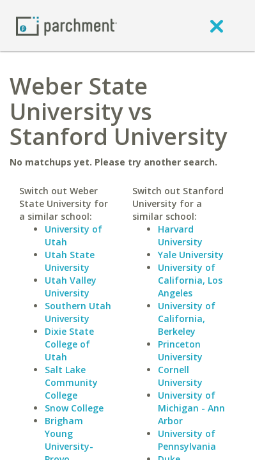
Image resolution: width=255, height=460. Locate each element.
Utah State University (70, 261)
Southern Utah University (78, 312)
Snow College (74, 408)
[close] (216, 25)
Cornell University (180, 376)
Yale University (191, 255)
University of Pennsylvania (187, 439)
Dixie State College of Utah (69, 344)
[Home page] (66, 25)
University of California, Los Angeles (190, 280)
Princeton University (180, 350)
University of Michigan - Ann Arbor (191, 408)
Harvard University (180, 235)
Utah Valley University (71, 286)
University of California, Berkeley (186, 318)
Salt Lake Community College (71, 382)
